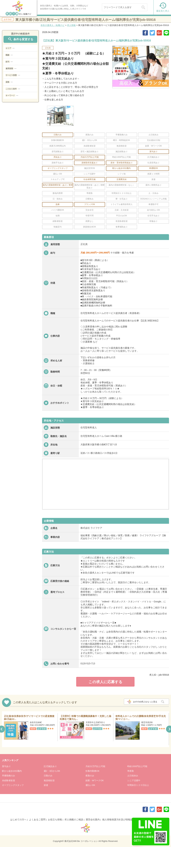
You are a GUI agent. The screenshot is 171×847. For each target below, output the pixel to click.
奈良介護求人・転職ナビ (52, 25)
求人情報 (71, 25)
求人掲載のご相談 (73, 819)
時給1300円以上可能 (137, 766)
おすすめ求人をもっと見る (145, 702)
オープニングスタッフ (13, 785)
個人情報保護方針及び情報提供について (123, 819)
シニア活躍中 (133, 780)
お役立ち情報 (55, 819)
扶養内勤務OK (93, 771)
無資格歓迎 (49, 780)
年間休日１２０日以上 (138, 785)
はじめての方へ (18, 819)
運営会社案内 (93, 819)
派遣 (46, 785)
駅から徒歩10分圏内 (12, 771)
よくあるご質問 (37, 819)
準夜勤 (130, 771)
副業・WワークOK (95, 780)
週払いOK (90, 785)
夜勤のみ (90, 775)
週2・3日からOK (52, 771)
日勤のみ (48, 775)
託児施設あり (50, 766)
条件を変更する (20, 39)
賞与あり (6, 766)
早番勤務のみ (8, 775)
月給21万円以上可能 (95, 766)
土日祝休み (132, 775)
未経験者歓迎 (8, 780)
